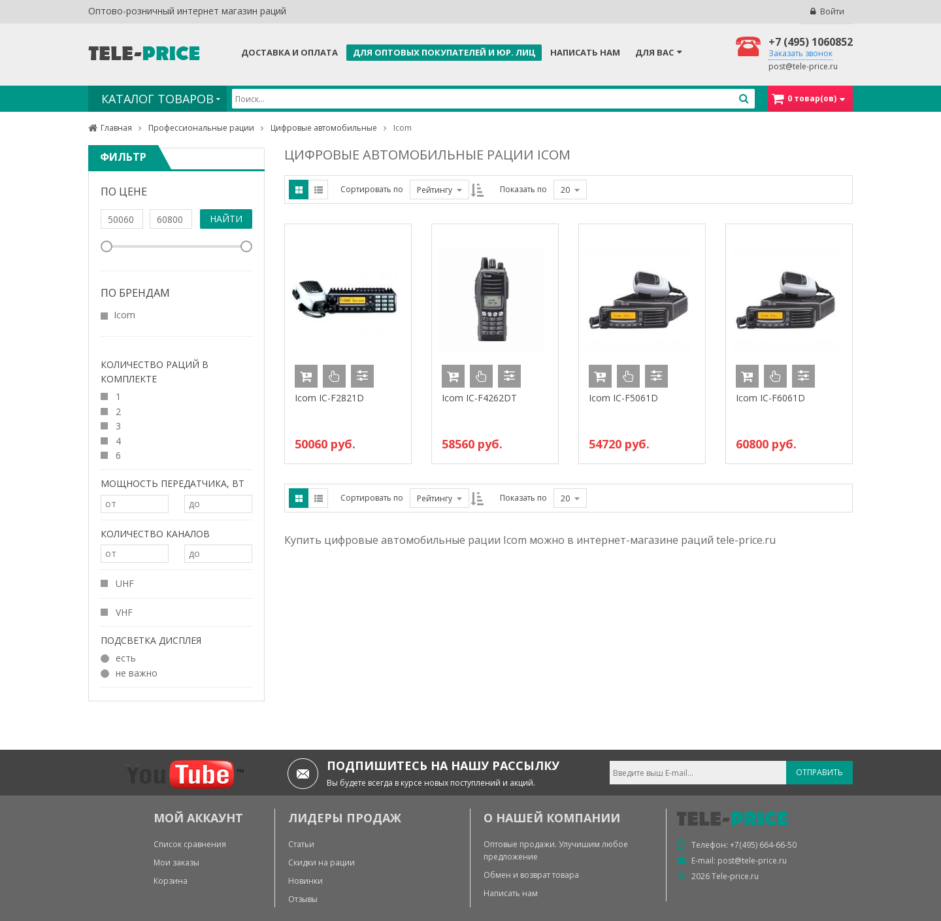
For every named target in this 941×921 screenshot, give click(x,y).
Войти (832, 11)
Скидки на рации (321, 862)
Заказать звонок (800, 53)
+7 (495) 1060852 (810, 42)
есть (118, 657)
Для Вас (654, 52)
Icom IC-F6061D (770, 398)
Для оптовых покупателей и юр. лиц (444, 52)
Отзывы (303, 899)
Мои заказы (176, 862)
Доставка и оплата (289, 52)
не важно (129, 672)
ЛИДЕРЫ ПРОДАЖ (344, 818)
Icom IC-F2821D (329, 398)
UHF (117, 583)
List (318, 189)
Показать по (523, 189)
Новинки (305, 880)
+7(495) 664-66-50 (763, 844)
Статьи (301, 844)
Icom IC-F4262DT (479, 398)
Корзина (171, 880)
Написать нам (585, 52)
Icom (124, 315)
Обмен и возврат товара (531, 874)
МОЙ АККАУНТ (198, 818)
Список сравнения (190, 844)
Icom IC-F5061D (623, 398)
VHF (117, 611)
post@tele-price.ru (803, 66)
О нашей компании (552, 818)
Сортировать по (371, 189)
